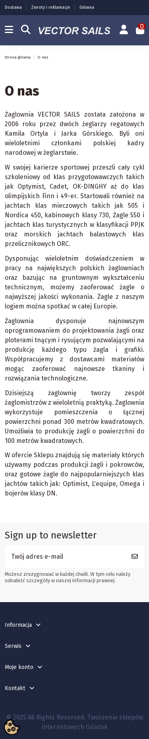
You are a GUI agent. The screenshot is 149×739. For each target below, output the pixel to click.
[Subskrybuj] (134, 557)
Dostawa (14, 7)
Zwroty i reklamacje (51, 7)
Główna (86, 7)
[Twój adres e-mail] (65, 557)
